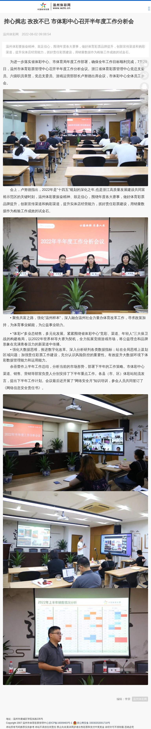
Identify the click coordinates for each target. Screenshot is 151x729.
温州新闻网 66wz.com (38, 689)
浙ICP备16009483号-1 (60, 722)
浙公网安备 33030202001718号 (93, 722)
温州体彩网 (140, 699)
